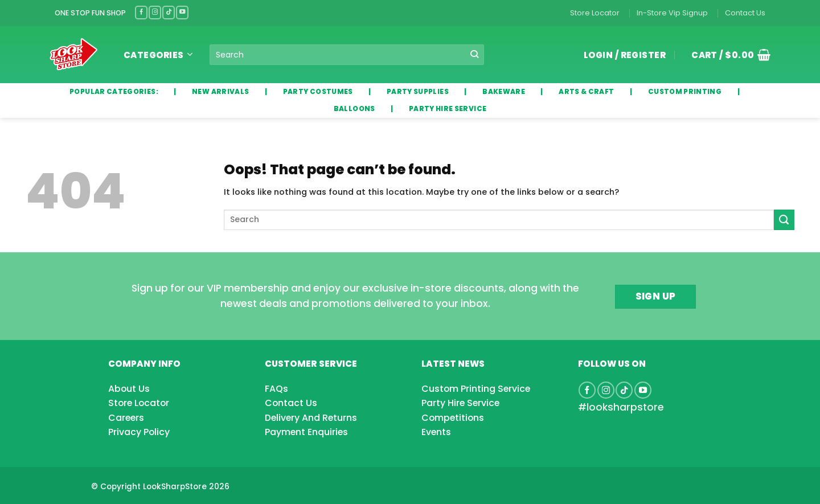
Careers (126, 417)
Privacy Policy (139, 432)
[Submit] (474, 54)
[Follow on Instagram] (155, 12)
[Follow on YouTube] (182, 12)
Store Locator (595, 12)
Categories (158, 55)
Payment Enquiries (306, 432)
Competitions (452, 417)
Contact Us (745, 12)
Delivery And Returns (311, 417)
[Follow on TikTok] (168, 12)
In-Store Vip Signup (672, 12)
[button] (726, 54)
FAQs (276, 388)
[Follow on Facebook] (141, 12)
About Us (129, 388)
